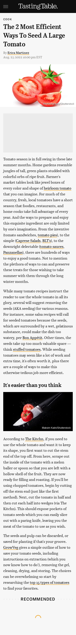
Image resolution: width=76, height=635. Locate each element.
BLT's (46, 240)
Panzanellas (12, 252)
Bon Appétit (32, 337)
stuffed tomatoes (27, 349)
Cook (7, 19)
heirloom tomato (57, 188)
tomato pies (47, 234)
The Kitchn (34, 438)
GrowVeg (10, 547)
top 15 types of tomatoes (49, 582)
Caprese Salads (28, 240)
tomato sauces (51, 246)
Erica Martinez (18, 52)
